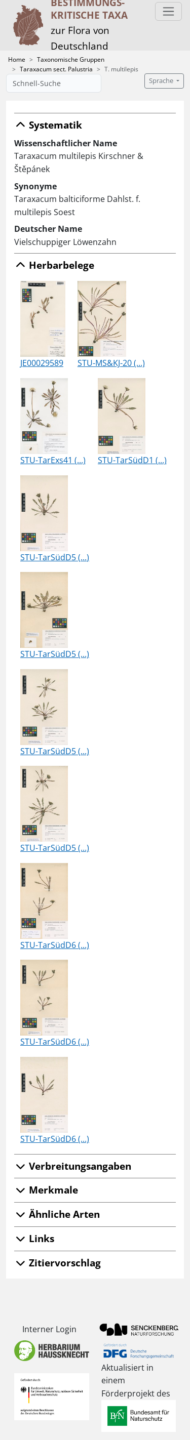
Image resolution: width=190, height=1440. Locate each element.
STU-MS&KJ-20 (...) (111, 362)
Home (16, 59)
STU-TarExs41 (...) (53, 460)
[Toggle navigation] (168, 11)
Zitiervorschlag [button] (57, 1262)
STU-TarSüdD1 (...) (132, 460)
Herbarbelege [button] (54, 265)
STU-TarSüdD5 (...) (54, 557)
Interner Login (49, 1329)
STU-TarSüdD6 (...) (54, 945)
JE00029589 (41, 362)
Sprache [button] (162, 80)
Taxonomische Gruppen (70, 59)
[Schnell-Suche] (53, 83)
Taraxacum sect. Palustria (56, 69)
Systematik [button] (48, 125)
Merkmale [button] (46, 1190)
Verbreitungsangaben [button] (72, 1166)
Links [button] (34, 1238)
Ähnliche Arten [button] (57, 1214)
